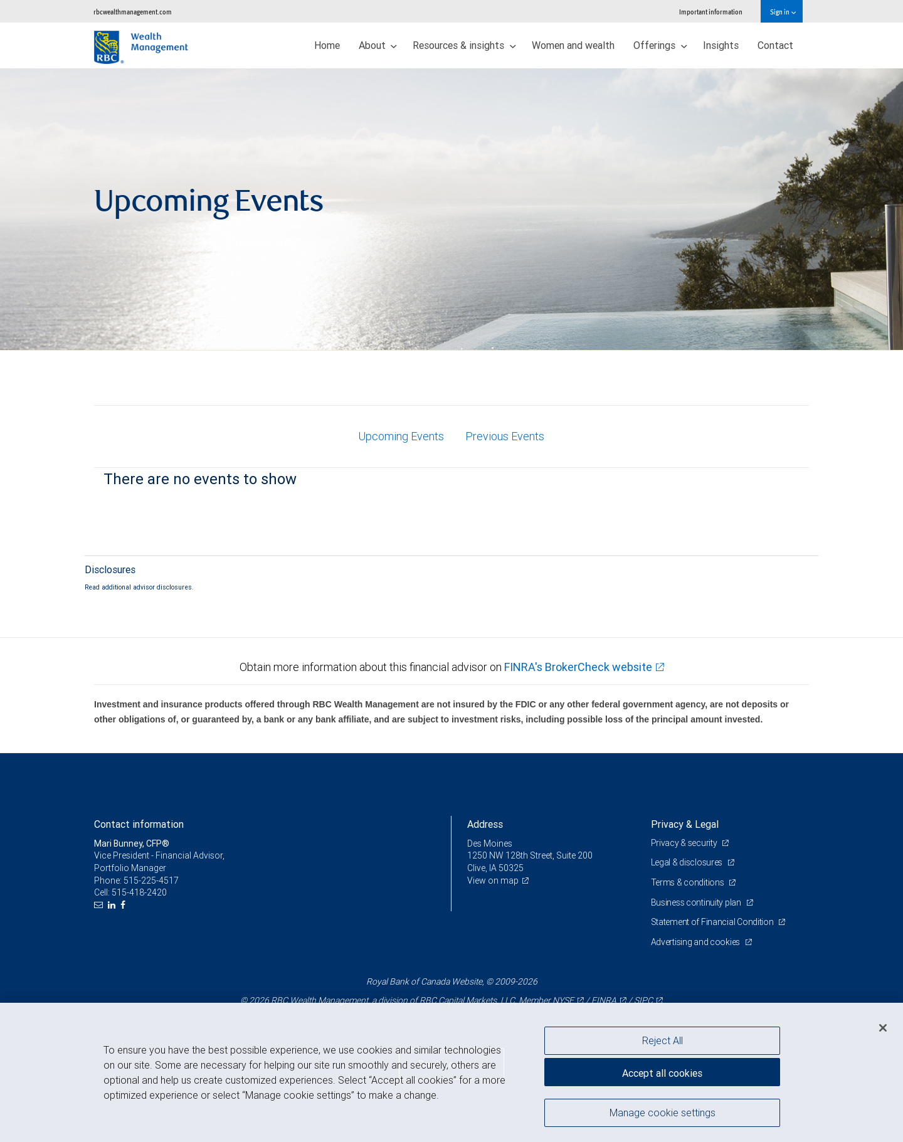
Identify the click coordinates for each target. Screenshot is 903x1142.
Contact (775, 45)
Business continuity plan (697, 902)
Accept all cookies (662, 1073)
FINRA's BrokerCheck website (578, 667)
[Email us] (100, 905)
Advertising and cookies (696, 942)
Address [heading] (485, 824)
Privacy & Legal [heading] (685, 824)
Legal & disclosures (687, 862)
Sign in (783, 12)
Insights (721, 45)
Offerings (660, 45)
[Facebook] (124, 905)
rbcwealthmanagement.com (132, 12)
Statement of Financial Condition (713, 922)
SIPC (643, 1000)
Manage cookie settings (663, 1112)
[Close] (883, 1028)
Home (327, 45)
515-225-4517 (151, 880)
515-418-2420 (139, 892)
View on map (493, 880)
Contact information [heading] (139, 824)
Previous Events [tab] (504, 436)
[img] (451, 209)
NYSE (563, 1000)
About (378, 45)
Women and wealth (573, 45)
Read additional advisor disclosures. (139, 587)
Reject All (662, 1040)
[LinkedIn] (113, 905)
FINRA (603, 1000)
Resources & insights (464, 45)
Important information (710, 12)
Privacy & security (685, 843)
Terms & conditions (688, 882)
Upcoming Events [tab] (401, 436)
